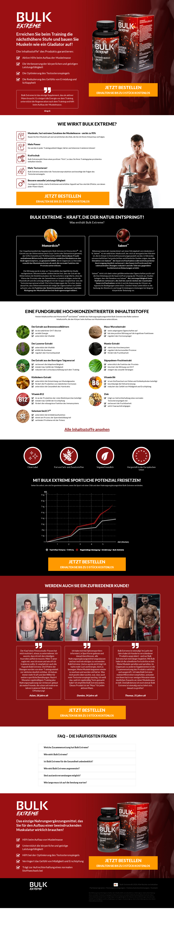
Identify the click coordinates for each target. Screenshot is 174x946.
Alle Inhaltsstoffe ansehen (87, 429)
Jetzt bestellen (123, 90)
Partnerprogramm (97, 888)
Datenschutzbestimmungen (138, 888)
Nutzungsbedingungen (115, 888)
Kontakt (154, 888)
